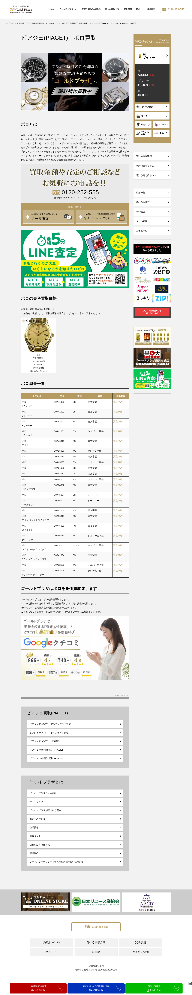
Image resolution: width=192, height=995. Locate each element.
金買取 (96, 952)
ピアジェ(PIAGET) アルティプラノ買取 (50, 724)
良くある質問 (140, 952)
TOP (52, 9)
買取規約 (34, 853)
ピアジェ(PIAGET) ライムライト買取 (49, 732)
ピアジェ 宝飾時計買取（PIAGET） (47, 749)
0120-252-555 (173, 9)
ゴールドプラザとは (67, 9)
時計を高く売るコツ (146, 175)
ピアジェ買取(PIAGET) (47, 713)
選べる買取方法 (112, 9)
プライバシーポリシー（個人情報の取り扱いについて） (58, 861)
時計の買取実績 (144, 156)
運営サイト (35, 836)
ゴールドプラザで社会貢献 (43, 793)
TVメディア (51, 952)
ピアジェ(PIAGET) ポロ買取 (45, 741)
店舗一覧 (140, 192)
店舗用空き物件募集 (40, 844)
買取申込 (117, 402)
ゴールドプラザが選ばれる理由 (45, 810)
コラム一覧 (141, 230)
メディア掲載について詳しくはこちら (152, 312)
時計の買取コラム (145, 165)
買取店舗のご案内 (132, 9)
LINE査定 (141, 211)
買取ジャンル (51, 942)
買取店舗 (140, 942)
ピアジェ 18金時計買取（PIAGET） (48, 758)
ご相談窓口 (150, 9)
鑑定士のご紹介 (37, 819)
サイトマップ (36, 801)
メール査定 (141, 221)
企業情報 (34, 827)
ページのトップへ (122, 696)
